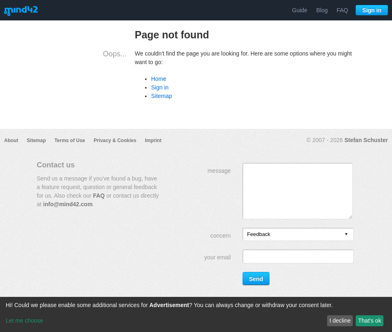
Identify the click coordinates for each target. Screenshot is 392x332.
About (11, 140)
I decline (340, 320)
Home (158, 79)
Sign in (371, 10)
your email (217, 257)
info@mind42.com (68, 204)
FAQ (342, 10)
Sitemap (161, 96)
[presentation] (346, 234)
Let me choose (24, 320)
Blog (322, 10)
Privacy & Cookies (115, 140)
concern (220, 235)
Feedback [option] (258, 234)
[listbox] (298, 234)
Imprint (153, 140)
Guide (299, 10)
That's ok (369, 320)
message (219, 170)
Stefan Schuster (366, 140)
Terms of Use (69, 140)
